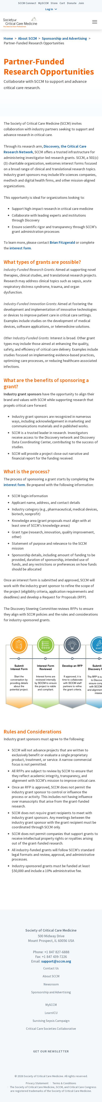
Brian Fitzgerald (62, 242)
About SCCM (27, 38)
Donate (71, 3)
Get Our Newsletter (51, 1051)
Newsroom (51, 984)
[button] (51, 9)
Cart (62, 3)
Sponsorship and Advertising (64, 38)
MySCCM (43, 3)
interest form (20, 248)
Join (81, 3)
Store (54, 3)
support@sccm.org (56, 961)
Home (8, 38)
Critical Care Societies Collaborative (51, 1028)
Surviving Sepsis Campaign (51, 1021)
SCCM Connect (27, 3)
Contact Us (51, 968)
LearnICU (51, 1013)
